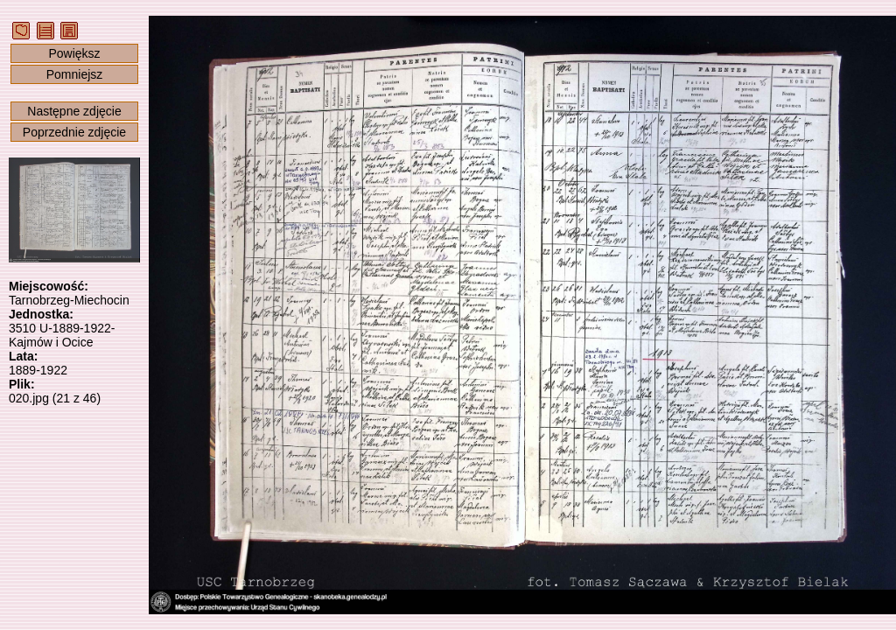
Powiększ (74, 53)
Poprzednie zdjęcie (74, 132)
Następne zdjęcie (74, 111)
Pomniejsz (74, 74)
